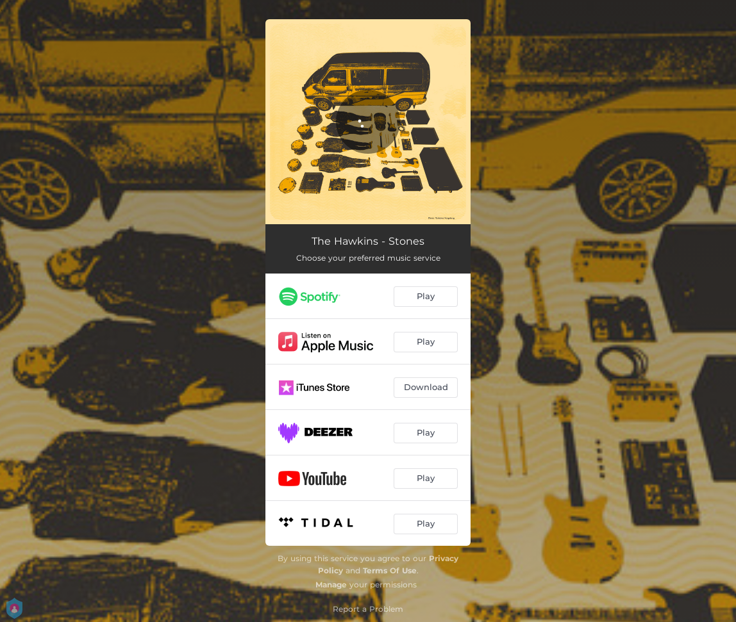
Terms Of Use (390, 570)
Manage (331, 584)
